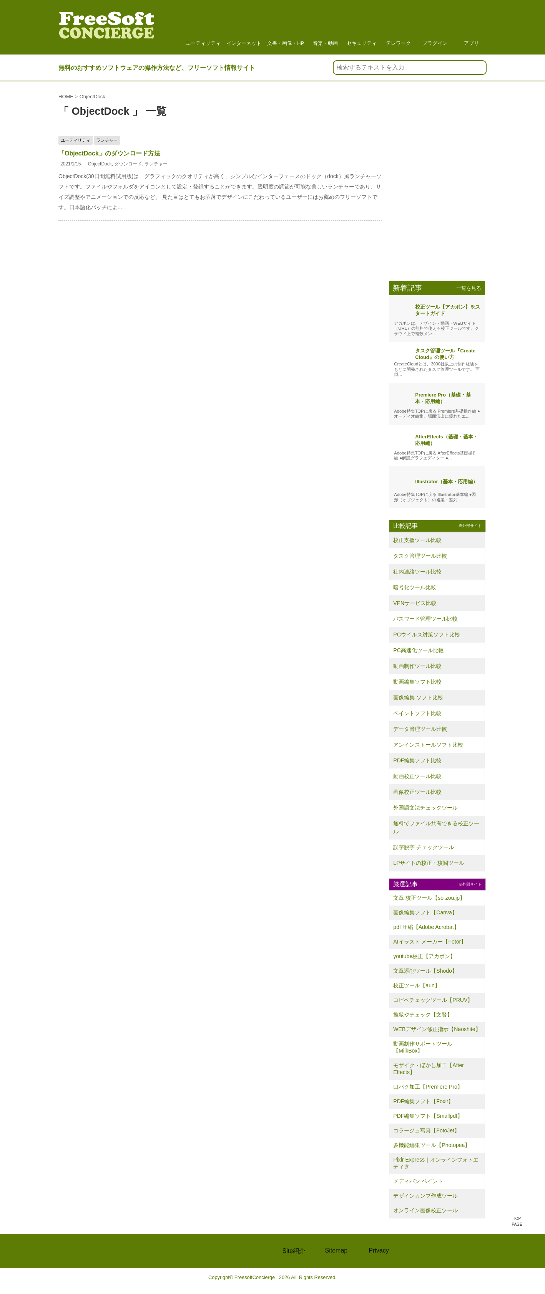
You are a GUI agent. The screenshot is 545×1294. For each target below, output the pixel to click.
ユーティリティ (203, 27)
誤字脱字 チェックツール (423, 847)
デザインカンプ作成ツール (425, 1196)
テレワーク (398, 27)
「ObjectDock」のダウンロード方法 (109, 153)
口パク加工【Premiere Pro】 (427, 1087)
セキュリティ (361, 27)
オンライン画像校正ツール (425, 1210)
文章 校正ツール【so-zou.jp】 (429, 898)
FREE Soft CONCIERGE (98, 1251)
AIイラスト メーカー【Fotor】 (429, 942)
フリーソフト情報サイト (106, 29)
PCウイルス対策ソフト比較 (426, 634)
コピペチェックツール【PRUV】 (433, 1000)
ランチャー (156, 164)
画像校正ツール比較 (417, 792)
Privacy (379, 1250)
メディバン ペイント (418, 1181)
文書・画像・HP (285, 27)
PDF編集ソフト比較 (417, 760)
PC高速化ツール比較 (418, 650)
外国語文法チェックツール (425, 808)
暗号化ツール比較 (414, 587)
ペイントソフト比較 (417, 713)
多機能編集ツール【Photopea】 (431, 1145)
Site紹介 (293, 1251)
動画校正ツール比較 (417, 776)
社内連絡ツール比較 (417, 572)
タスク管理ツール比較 (420, 556)
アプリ (471, 27)
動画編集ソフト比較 (417, 682)
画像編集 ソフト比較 (418, 697)
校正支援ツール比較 (417, 540)
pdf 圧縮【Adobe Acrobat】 (426, 927)
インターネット (243, 27)
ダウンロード (128, 164)
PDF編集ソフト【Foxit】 (423, 1101)
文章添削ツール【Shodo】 (425, 971)
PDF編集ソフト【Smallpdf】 (427, 1116)
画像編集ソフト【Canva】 (425, 912)
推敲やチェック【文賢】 (422, 1014)
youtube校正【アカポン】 (424, 956)
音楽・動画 (325, 27)
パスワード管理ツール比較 (425, 619)
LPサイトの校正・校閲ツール (428, 863)
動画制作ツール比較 (417, 666)
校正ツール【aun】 (416, 985)
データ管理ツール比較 (420, 729)
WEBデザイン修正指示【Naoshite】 (436, 1029)
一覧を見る (468, 288)
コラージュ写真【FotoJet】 (426, 1130)
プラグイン (434, 27)
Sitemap (336, 1250)
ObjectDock (100, 164)
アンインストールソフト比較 (428, 745)
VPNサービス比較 (415, 603)
